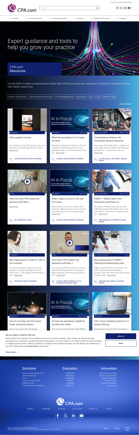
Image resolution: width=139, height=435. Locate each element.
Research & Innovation (101, 18)
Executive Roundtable (108, 383)
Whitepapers (38, 158)
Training (70, 381)
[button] (27, 193)
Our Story (61, 409)
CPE (113, 158)
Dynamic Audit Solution (31, 373)
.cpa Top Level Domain (31, 381)
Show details (11, 431)
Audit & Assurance (104, 219)
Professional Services (59, 18)
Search (109, 409)
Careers (30, 409)
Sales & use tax (106, 158)
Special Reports (111, 381)
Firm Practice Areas (35, 18)
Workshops (70, 376)
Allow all (121, 415)
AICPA (125, 2)
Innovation (60, 158)
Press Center (77, 409)
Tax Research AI (22, 219)
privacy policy (32, 425)
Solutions (15, 18)
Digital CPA (70, 373)
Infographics (33, 281)
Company (122, 18)
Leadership (46, 409)
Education (69, 368)
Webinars (117, 158)
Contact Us (93, 409)
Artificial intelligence (70, 158)
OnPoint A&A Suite (29, 376)
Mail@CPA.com (28, 383)
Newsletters (80, 158)
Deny (121, 422)
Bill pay (31, 158)
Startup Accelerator (109, 378)
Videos (29, 219)
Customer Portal (116, 2)
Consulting (70, 383)
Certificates (70, 378)
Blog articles (68, 283)
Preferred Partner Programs (32, 386)
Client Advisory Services (21, 158)
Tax (100, 158)
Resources (80, 18)
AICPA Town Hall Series (108, 376)
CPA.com (69, 402)
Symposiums (112, 386)
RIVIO (24, 378)
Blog (129, 2)
